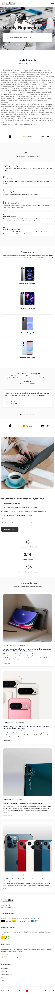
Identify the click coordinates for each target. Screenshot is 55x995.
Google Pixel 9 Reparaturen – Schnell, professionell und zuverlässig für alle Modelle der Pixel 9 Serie (26, 727)
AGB (2, 980)
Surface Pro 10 (28, 45)
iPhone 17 (14, 45)
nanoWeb (23, 991)
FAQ (2, 977)
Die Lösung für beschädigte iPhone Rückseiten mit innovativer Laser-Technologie (26, 880)
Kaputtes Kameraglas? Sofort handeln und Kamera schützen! (23, 803)
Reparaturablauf (5, 968)
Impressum (4, 971)
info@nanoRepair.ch (7, 907)
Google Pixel (35, 45)
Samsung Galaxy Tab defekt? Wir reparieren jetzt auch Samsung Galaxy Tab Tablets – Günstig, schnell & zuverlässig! (27, 650)
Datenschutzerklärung (6, 974)
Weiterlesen (7, 663)
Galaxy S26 (21, 45)
